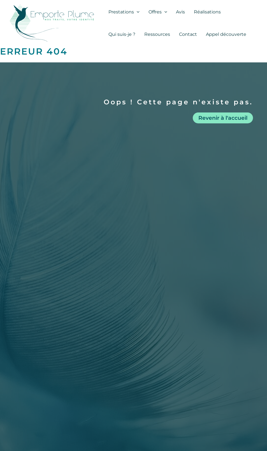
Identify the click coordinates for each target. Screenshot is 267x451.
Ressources (157, 34)
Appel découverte (226, 34)
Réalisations (207, 12)
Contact (188, 34)
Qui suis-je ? (121, 34)
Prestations (124, 12)
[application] (137, 12)
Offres (157, 12)
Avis (180, 12)
